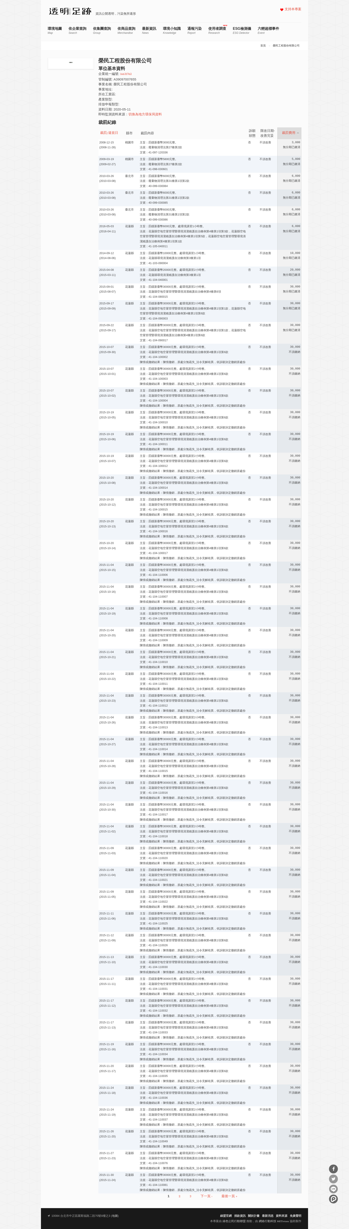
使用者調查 (217, 30)
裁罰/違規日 (109, 133)
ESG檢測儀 (242, 30)
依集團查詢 (102, 30)
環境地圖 (55, 30)
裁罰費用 (290, 133)
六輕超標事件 (268, 30)
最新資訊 (149, 30)
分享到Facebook (333, 1169)
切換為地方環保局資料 (145, 114)
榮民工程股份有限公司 (286, 45)
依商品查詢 (126, 30)
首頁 (263, 45)
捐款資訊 (240, 1216)
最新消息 (268, 1216)
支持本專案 (293, 9)
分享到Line (333, 1189)
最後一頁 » (229, 1196)
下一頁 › (206, 1196)
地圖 (115, 1216)
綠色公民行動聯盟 (234, 1221)
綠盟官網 (226, 1216)
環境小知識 (172, 30)
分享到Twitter (333, 1179)
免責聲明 (295, 1216)
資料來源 (281, 1216)
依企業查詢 (77, 30)
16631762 (126, 74)
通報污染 (194, 30)
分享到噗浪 (333, 1199)
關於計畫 (254, 1216)
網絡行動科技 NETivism (274, 1221)
